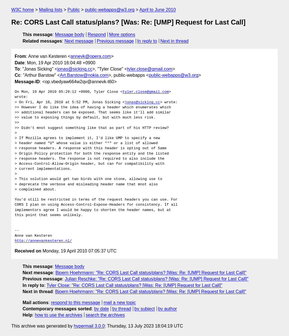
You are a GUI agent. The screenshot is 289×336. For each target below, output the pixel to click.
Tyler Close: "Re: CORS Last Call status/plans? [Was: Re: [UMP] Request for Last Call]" (134, 285)
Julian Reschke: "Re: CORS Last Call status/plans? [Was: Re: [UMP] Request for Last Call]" (156, 278)
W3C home (22, 9)
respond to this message (75, 302)
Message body (69, 34)
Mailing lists (50, 9)
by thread (121, 308)
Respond (97, 34)
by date (101, 308)
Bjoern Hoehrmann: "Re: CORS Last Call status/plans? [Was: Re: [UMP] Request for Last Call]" (151, 272)
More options (122, 34)
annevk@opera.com (91, 56)
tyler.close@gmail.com (149, 69)
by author (167, 308)
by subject (144, 308)
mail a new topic (120, 302)
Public (73, 9)
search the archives (105, 315)
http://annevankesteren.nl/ (43, 240)
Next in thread (174, 41)
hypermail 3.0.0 (89, 326)
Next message (79, 41)
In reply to (147, 41)
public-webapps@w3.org (109, 9)
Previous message (115, 41)
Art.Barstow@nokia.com (84, 75)
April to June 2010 (157, 9)
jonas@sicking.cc (74, 69)
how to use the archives (58, 315)
